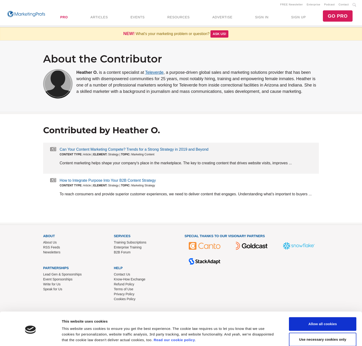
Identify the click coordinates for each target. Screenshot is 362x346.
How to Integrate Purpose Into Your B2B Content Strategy (108, 181)
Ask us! (219, 35)
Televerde (154, 73)
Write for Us (52, 285)
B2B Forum (122, 253)
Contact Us (122, 275)
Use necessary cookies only (322, 323)
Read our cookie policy (174, 324)
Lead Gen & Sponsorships (62, 275)
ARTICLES (99, 18)
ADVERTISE (222, 18)
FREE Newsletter (291, 5)
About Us (50, 243)
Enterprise (313, 5)
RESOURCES (178, 18)
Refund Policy (124, 285)
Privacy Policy (124, 295)
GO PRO (338, 16)
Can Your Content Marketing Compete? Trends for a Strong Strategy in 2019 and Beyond (134, 150)
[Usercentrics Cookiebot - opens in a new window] (30, 336)
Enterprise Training (128, 248)
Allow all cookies (323, 308)
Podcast (329, 5)
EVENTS (138, 18)
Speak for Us (52, 290)
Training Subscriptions (130, 243)
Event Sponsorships (58, 280)
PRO (64, 18)
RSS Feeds (51, 248)
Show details (73, 337)
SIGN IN (261, 18)
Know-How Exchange (129, 280)
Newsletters (51, 253)
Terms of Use (123, 290)
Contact (344, 5)
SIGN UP (298, 18)
